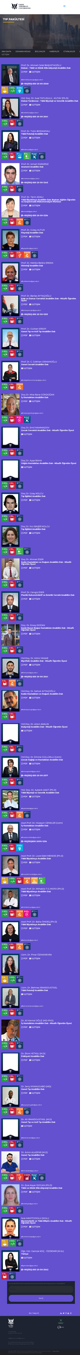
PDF (24, 72)
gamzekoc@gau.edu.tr (29, 1265)
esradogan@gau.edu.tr (29, 1204)
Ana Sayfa (6, 51)
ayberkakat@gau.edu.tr (29, 808)
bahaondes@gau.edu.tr (29, 940)
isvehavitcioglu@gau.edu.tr (31, 1236)
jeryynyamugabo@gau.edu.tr (31, 1105)
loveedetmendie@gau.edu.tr (31, 874)
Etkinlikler (69, 51)
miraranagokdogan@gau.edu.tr (32, 413)
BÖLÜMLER (40, 51)
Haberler (54, 51)
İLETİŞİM (5, 54)
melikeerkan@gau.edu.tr (30, 281)
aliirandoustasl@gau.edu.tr (30, 1138)
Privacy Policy (56, 1351)
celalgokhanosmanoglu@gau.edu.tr (33, 380)
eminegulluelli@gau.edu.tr (30, 771)
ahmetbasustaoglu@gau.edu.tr (32, 80)
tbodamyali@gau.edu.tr (29, 149)
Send (41, 1298)
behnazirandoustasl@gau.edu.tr (32, 1006)
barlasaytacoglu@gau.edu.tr (31, 310)
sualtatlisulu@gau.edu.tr (30, 112)
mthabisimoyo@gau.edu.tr (30, 907)
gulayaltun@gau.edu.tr (29, 248)
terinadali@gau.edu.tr (29, 211)
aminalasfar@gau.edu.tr (29, 1171)
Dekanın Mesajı (23, 51)
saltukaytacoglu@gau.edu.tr (31, 709)
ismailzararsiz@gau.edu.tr (30, 178)
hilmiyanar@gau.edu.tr (29, 672)
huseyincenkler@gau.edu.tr (31, 837)
